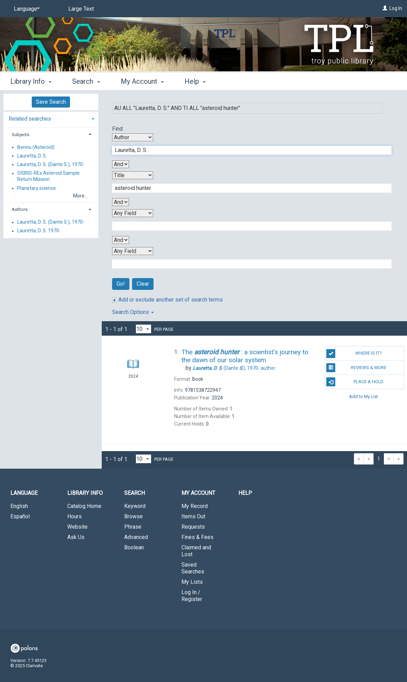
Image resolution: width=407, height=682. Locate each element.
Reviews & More (356, 367)
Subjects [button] (20, 134)
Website (77, 526)
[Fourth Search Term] (248, 264)
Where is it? (353, 353)
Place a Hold (354, 381)
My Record (194, 506)
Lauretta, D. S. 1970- (39, 231)
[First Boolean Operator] (120, 164)
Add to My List (363, 396)
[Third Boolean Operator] (120, 240)
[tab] (50, 118)
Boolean (134, 547)
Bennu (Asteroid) (35, 147)
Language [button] (24, 493)
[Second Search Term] (248, 188)
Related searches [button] (30, 118)
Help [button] (195, 81)
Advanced (136, 537)
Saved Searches (192, 568)
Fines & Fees (197, 537)
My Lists (192, 582)
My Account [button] (142, 81)
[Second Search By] (132, 175)
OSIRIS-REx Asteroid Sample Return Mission (48, 176)
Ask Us (76, 537)
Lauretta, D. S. (32, 156)
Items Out (193, 516)
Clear (143, 284)
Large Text (81, 9)
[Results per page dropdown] (143, 329)
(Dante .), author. (234, 368)
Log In (395, 8)
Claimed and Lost (196, 551)
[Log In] (385, 8)
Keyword (135, 506)
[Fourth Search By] (132, 251)
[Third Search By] (132, 213)
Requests (193, 526)
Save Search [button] (51, 102)
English (19, 506)
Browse (133, 516)
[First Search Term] (248, 150)
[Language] (25, 9)
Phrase (132, 526)
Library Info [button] (30, 81)
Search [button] (86, 81)
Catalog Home (84, 506)
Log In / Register (191, 595)
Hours (74, 516)
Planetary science (36, 188)
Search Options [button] (133, 312)
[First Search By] (132, 137)
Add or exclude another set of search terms (167, 299)
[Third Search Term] (248, 226)
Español (20, 516)
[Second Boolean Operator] (120, 202)
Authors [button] (20, 209)
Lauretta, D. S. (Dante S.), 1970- (51, 164)
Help (245, 493)
